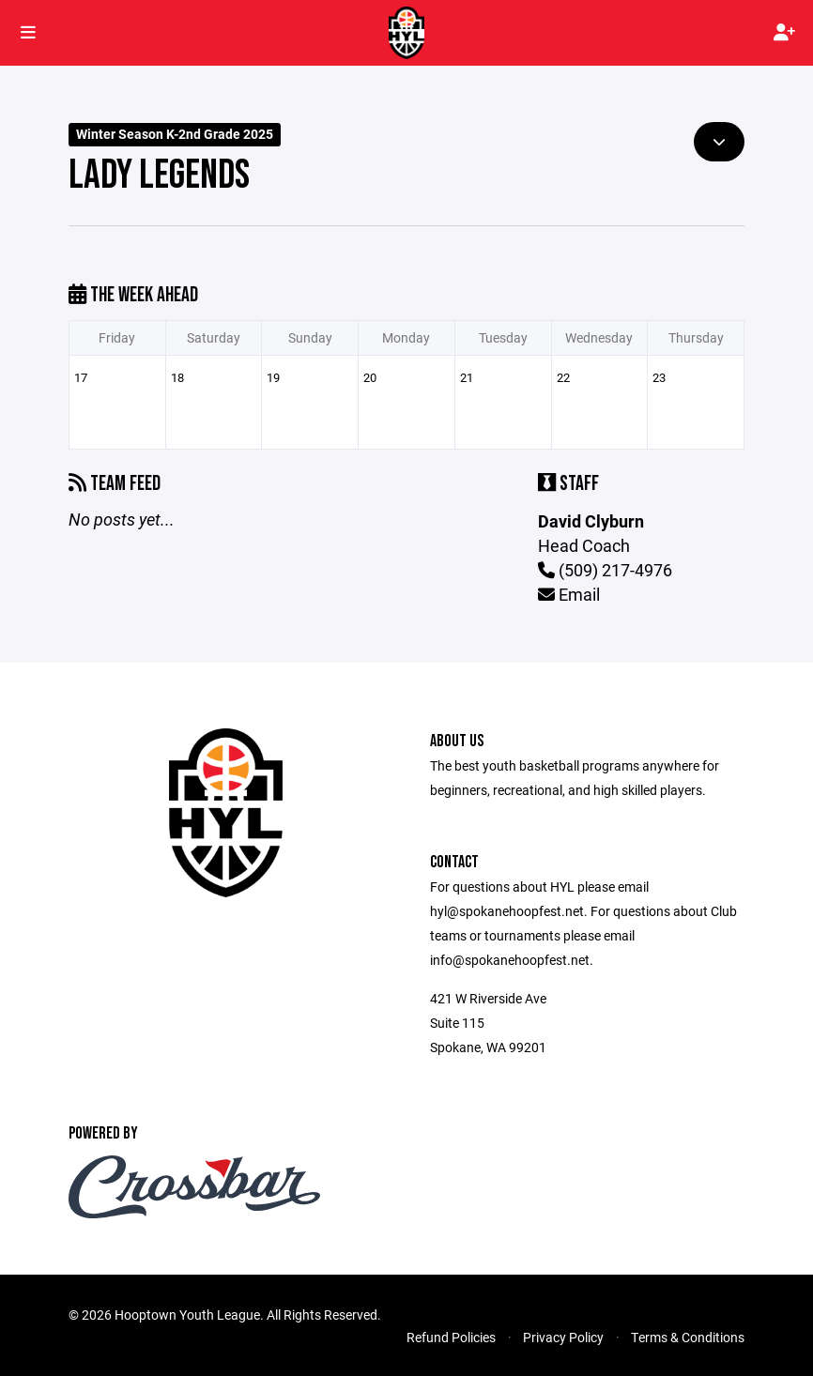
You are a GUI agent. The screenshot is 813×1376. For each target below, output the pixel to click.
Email (569, 594)
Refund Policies (451, 1337)
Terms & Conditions (687, 1337)
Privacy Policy (563, 1337)
